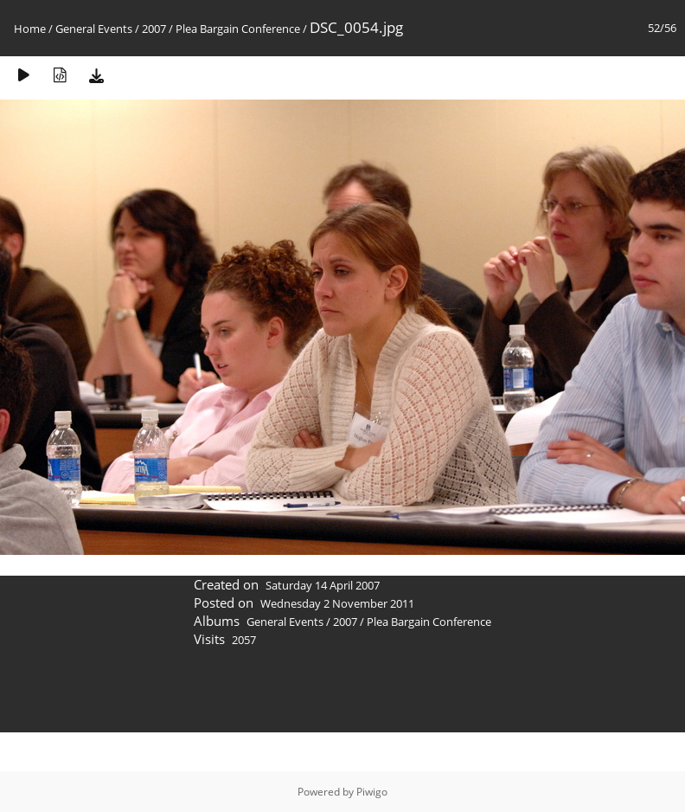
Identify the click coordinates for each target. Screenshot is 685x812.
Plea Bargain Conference (238, 28)
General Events (93, 28)
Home (30, 28)
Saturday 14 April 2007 (323, 585)
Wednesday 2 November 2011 (337, 603)
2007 (154, 28)
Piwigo (371, 791)
